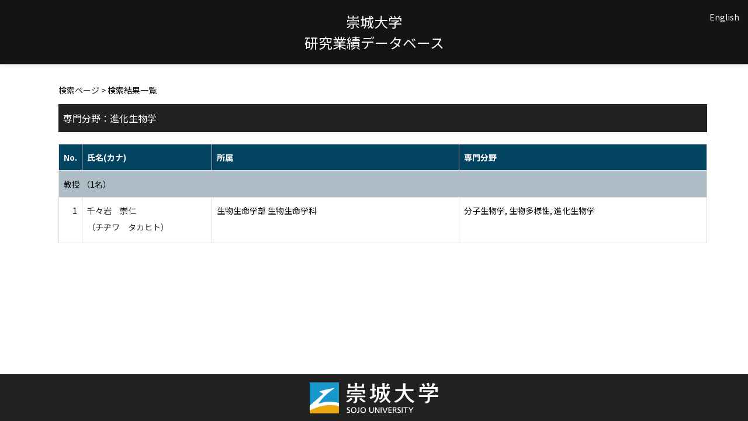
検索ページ (78, 90)
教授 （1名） (87, 184)
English (724, 17)
